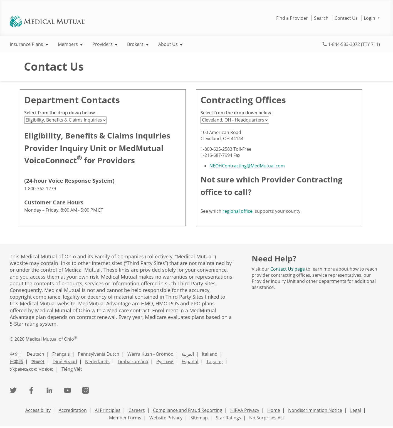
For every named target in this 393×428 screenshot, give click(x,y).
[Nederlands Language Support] (97, 362)
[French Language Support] (61, 354)
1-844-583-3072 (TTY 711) (354, 44)
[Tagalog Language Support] (214, 362)
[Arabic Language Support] (188, 354)
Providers (105, 44)
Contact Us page (287, 269)
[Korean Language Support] (38, 362)
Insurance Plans (29, 44)
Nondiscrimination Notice (315, 410)
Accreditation (73, 410)
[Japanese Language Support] (16, 362)
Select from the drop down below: (60, 113)
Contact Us (346, 18)
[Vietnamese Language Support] (71, 369)
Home (273, 410)
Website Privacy (165, 418)
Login (372, 18)
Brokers (138, 44)
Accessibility (38, 410)
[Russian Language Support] (165, 362)
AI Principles (107, 410)
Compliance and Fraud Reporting (187, 410)
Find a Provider (292, 18)
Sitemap (199, 418)
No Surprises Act (266, 418)
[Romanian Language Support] (133, 362)
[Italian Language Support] (209, 354)
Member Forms (125, 418)
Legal (355, 410)
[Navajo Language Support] (65, 362)
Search (321, 18)
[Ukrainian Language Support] (31, 369)
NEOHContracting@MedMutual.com (247, 166)
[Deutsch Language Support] (35, 354)
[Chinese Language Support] (14, 354)
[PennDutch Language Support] (98, 354)
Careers (136, 410)
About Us (170, 44)
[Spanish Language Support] (190, 362)
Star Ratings (228, 418)
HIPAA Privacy (244, 410)
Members (70, 44)
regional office (238, 211)
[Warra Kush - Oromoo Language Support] (150, 354)
